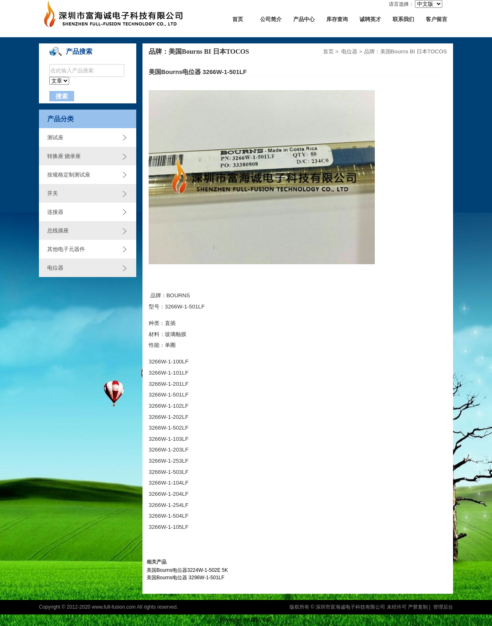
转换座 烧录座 (64, 156)
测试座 (55, 137)
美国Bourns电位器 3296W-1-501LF (185, 578)
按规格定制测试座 (68, 175)
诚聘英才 (370, 19)
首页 (237, 19)
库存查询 (337, 19)
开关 (52, 193)
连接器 (55, 212)
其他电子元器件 (66, 249)
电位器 (55, 268)
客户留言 (436, 19)
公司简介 (271, 19)
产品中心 (304, 19)
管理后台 (443, 607)
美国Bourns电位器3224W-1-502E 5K (187, 570)
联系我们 (403, 19)
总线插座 (58, 230)
